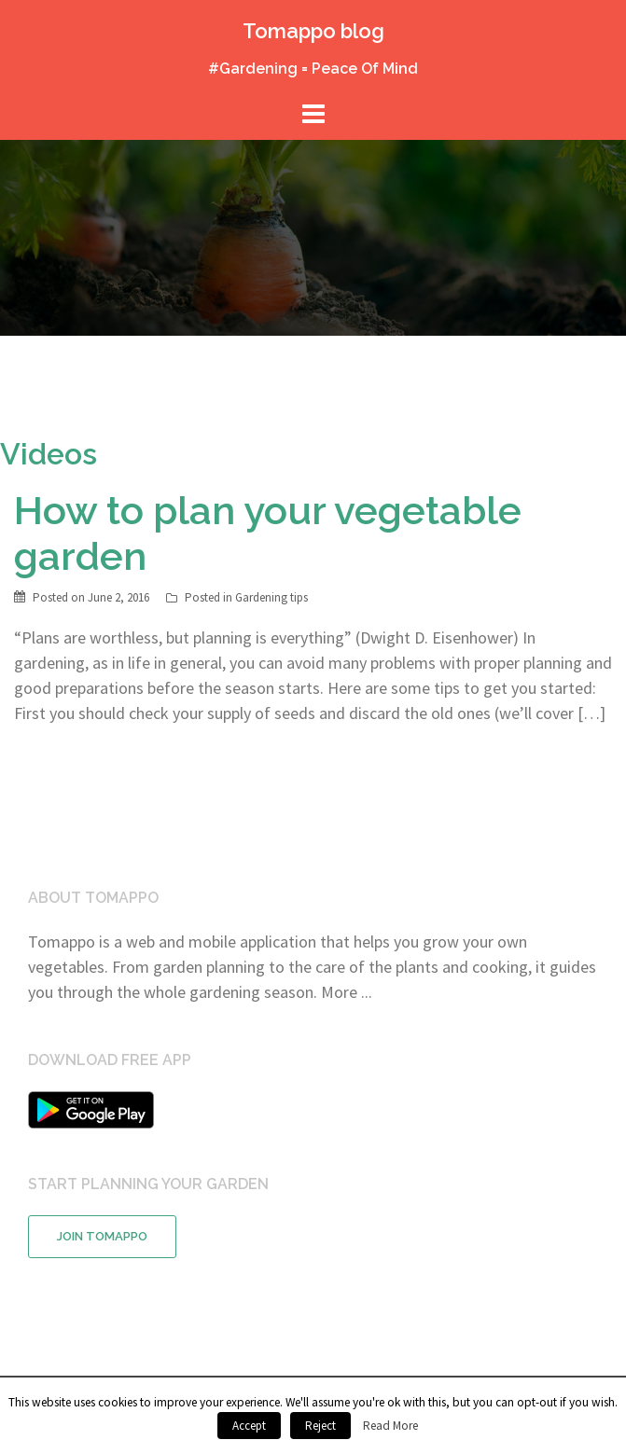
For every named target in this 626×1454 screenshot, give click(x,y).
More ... (346, 992)
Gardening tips (271, 597)
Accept (249, 1425)
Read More (390, 1425)
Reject (320, 1425)
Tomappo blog (313, 31)
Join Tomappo (102, 1236)
